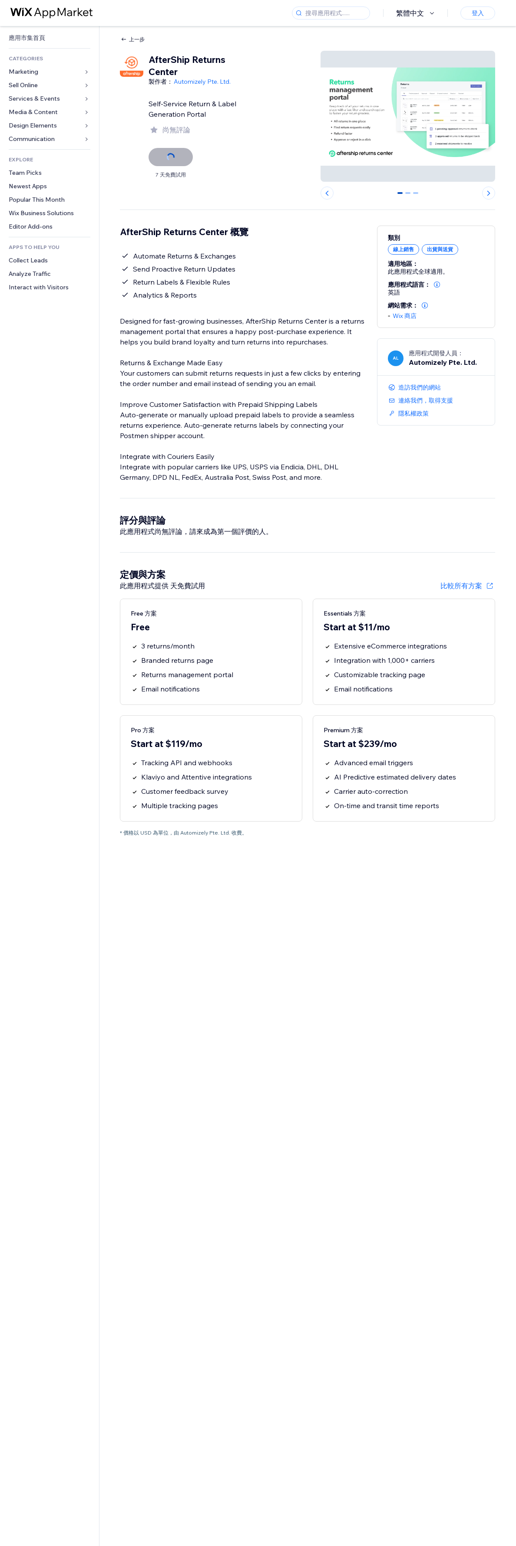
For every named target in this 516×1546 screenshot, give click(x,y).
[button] (437, 284)
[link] (49, 38)
